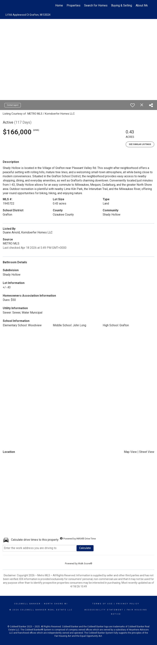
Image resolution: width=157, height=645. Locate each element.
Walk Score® (85, 563)
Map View (130, 452)
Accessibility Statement (103, 610)
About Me (142, 5)
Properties (73, 5)
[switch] (132, 105)
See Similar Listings (140, 144)
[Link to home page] (11, 5)
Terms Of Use (102, 604)
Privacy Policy (127, 604)
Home (59, 5)
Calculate (85, 548)
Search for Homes (95, 5)
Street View (146, 452)
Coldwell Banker (27, 604)
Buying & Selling (121, 5)
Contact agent (12, 105)
